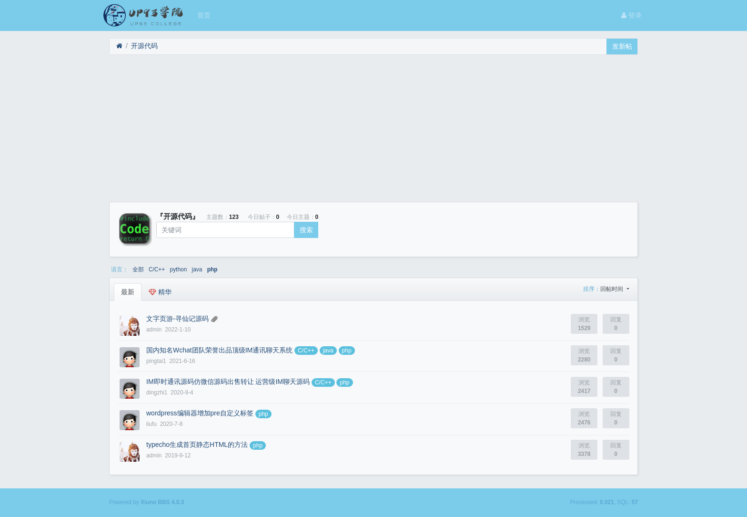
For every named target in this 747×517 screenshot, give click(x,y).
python (178, 269)
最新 (127, 292)
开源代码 (144, 46)
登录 (631, 15)
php (212, 269)
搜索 (306, 230)
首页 (204, 15)
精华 (160, 292)
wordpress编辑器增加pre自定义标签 (199, 413)
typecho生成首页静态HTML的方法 (197, 444)
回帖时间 (612, 289)
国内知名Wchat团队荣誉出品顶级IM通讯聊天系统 (219, 350)
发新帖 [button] (622, 46)
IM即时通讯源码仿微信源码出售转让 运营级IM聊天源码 (228, 381)
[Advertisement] (373, 128)
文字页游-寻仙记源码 (177, 318)
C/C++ (157, 269)
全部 (138, 269)
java (197, 269)
